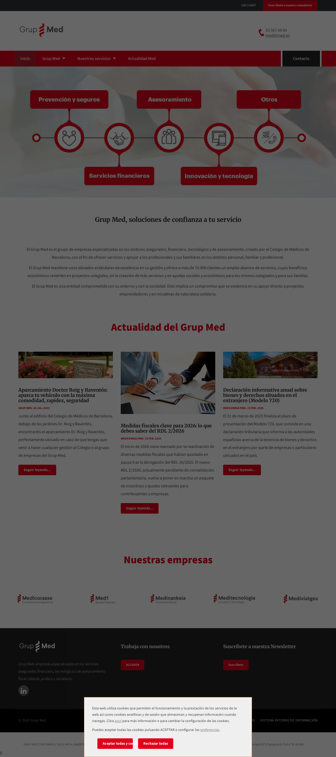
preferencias (209, 730)
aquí (118, 721)
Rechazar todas (155, 743)
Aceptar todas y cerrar (118, 743)
